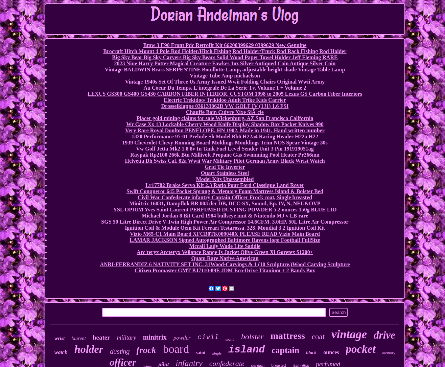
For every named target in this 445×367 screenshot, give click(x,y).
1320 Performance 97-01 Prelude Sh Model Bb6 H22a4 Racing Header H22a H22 (225, 136)
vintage (349, 334)
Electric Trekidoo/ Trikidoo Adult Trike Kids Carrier (225, 100)
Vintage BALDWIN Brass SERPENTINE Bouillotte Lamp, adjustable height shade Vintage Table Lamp (225, 69)
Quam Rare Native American (224, 258)
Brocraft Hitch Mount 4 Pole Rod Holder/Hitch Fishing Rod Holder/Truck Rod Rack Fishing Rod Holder (224, 51)
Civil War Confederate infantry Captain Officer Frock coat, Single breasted (225, 197)
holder (88, 349)
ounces (331, 352)
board (176, 349)
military (126, 337)
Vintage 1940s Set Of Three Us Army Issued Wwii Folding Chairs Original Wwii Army (225, 82)
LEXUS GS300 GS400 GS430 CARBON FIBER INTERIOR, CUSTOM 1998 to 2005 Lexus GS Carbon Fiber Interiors (225, 94)
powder (182, 338)
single (216, 353)
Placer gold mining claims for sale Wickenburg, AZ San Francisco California (225, 118)
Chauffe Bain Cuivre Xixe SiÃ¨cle (225, 112)
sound (230, 339)
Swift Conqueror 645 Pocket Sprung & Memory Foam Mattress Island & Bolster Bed (224, 191)
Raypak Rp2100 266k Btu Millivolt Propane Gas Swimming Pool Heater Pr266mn (224, 155)
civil (208, 337)
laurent (78, 338)
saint (201, 352)
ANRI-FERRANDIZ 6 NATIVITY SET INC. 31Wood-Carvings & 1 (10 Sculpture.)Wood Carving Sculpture (225, 264)
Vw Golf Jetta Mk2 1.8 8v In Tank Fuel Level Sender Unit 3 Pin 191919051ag (225, 149)
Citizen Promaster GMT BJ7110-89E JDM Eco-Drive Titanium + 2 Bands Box (225, 270)
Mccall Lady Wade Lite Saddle (224, 246)
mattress (288, 335)
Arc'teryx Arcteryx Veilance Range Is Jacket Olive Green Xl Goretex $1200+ (225, 252)
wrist (59, 338)
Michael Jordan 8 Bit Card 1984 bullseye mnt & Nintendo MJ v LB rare (225, 216)
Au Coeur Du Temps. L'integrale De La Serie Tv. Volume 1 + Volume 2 (224, 88)
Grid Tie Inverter (225, 167)
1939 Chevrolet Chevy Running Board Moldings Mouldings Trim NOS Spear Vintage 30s (224, 142)
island (246, 349)
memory (389, 352)
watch (61, 352)
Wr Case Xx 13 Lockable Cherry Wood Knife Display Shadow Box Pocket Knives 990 (225, 124)
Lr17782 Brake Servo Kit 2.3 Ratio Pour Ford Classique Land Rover (224, 185)
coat (318, 336)
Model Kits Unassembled (225, 179)
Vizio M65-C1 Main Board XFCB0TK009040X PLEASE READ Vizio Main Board (225, 234)
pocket (361, 349)
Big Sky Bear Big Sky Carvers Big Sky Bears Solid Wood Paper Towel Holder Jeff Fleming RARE (224, 57)
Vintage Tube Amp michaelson (225, 75)
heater (101, 337)
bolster (252, 336)
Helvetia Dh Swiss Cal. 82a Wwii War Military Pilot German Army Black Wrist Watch (225, 161)
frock (146, 350)
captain (285, 350)
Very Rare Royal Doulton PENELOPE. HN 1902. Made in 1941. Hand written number (225, 130)
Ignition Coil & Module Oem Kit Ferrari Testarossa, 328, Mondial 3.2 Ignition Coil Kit (225, 228)
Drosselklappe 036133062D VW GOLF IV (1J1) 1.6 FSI (225, 106)
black (311, 352)
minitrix (155, 337)
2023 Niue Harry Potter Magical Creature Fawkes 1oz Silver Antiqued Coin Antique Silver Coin (225, 63)
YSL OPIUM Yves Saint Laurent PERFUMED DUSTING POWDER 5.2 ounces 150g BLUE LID (225, 209)
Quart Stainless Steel (225, 173)
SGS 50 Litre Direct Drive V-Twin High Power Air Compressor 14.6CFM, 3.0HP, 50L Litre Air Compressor (224, 222)
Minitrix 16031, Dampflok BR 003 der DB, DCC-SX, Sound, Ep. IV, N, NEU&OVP (224, 203)
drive (384, 335)
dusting (120, 351)
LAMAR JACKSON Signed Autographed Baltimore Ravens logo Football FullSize (225, 240)
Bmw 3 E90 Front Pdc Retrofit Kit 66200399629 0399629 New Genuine (225, 45)
